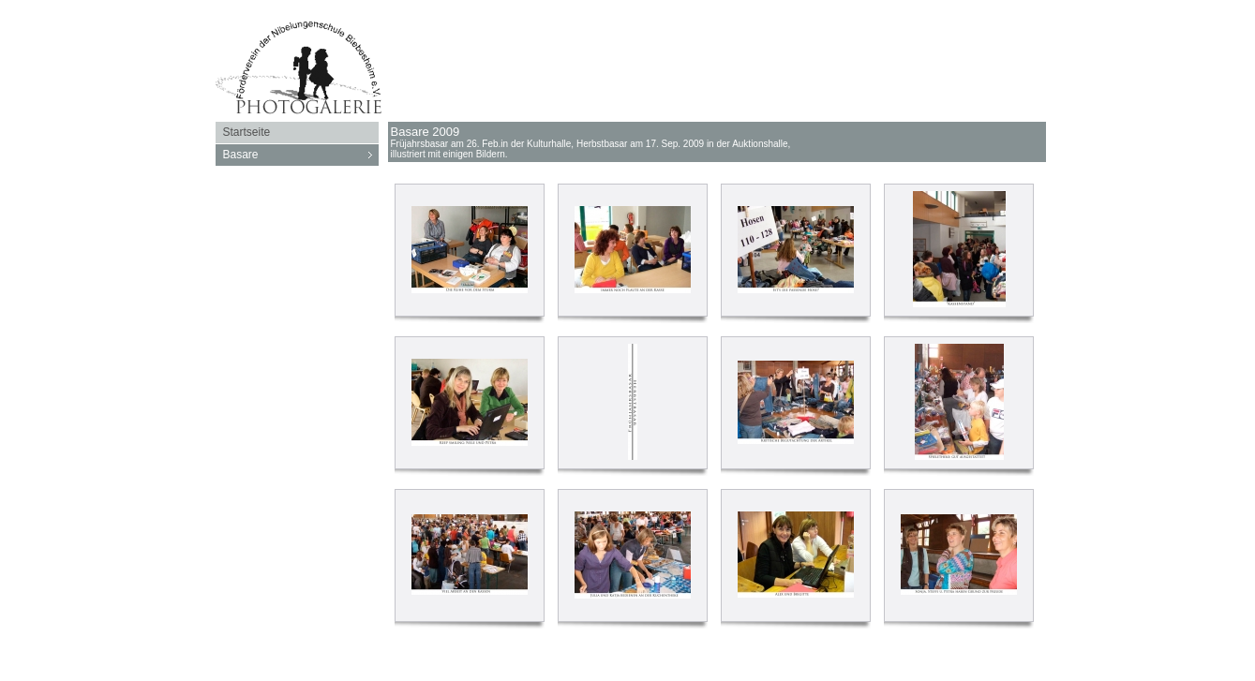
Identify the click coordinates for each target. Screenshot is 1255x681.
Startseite (247, 132)
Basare (301, 154)
